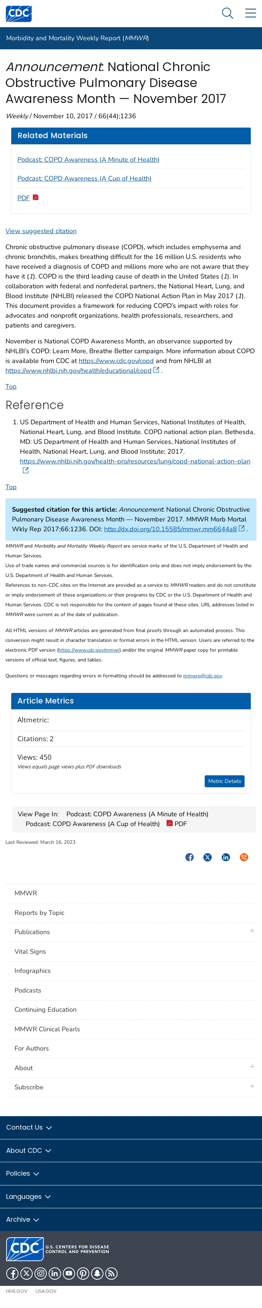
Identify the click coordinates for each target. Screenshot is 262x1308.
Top (11, 386)
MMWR (26, 893)
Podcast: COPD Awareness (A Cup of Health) (84, 178)
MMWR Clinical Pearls (47, 1029)
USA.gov (46, 1291)
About (25, 1068)
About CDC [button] (29, 1150)
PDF (28, 198)
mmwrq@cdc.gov (202, 675)
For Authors (32, 1048)
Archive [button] (23, 1219)
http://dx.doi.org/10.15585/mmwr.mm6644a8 (174, 529)
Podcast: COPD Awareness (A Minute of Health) (88, 159)
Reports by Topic (39, 912)
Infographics (33, 970)
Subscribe (29, 1087)
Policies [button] (23, 1173)
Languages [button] (29, 1196)
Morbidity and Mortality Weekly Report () (77, 38)
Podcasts (28, 990)
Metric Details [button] (224, 781)
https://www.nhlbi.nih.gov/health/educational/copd (82, 370)
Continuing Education (46, 1009)
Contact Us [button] (29, 1127)
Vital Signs (30, 951)
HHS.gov (17, 1291)
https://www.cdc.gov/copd (116, 360)
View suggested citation (41, 231)
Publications (32, 932)
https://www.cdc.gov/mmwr (88, 650)
